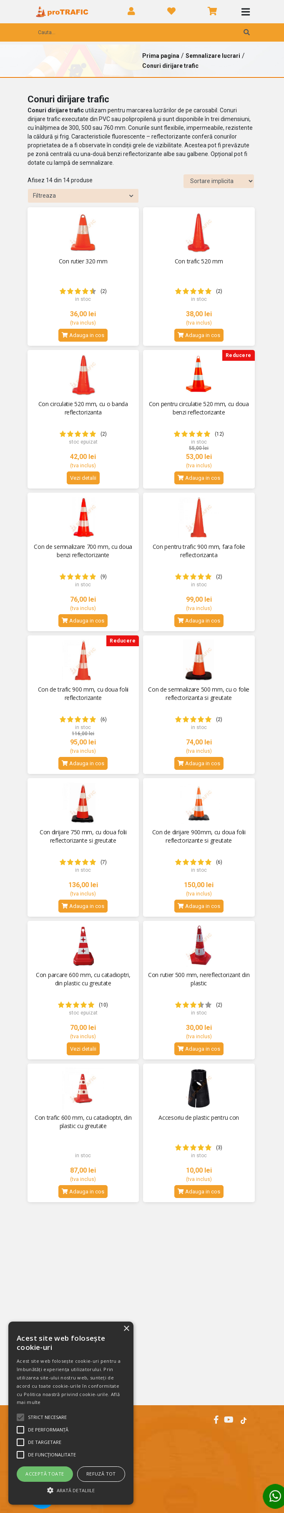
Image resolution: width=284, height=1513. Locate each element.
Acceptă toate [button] (44, 1474)
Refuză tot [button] (101, 1474)
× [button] (126, 1329)
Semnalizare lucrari (213, 55)
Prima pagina (160, 55)
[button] (71, 1490)
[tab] (142, 1441)
